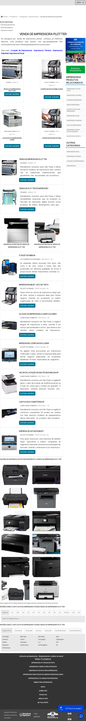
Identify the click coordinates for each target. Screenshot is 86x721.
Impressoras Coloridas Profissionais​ (43, 678)
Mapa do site (43, 699)
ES (23, 613)
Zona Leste (48, 631)
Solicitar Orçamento (75, 69)
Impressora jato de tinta (8, 25)
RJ (12, 613)
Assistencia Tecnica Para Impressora (43, 670)
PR (33, 613)
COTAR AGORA (12, 94)
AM (73, 613)
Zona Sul (38, 631)
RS (44, 613)
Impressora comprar (7, 30)
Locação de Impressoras (22, 50)
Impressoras (71, 166)
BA (54, 613)
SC (39, 613)
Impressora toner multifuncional (73, 131)
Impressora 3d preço (74, 95)
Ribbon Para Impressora (43, 682)
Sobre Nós (43, 691)
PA (79, 613)
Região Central (6, 631)
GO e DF (66, 613)
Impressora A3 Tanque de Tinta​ (43, 663)
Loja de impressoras (74, 125)
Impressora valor (73, 116)
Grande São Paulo (60, 631)
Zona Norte (18, 631)
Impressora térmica (74, 156)
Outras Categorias (73, 144)
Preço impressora (73, 105)
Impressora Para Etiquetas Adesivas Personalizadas (43, 674)
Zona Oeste (28, 631)
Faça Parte (43, 702)
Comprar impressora (74, 100)
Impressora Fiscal (17, 53)
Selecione (5, 613)
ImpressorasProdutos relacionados (74, 80)
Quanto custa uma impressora (73, 110)
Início (43, 687)
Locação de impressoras (75, 161)
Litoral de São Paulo (75, 631)
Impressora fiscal (73, 152)
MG (18, 613)
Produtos (43, 695)
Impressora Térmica (43, 50)
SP (28, 613)
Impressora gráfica (74, 136)
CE (60, 613)
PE (49, 613)
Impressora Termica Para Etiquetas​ (43, 667)
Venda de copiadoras (7, 28)
